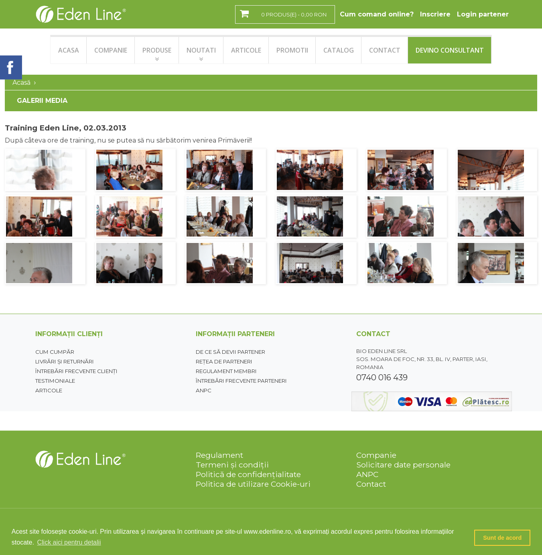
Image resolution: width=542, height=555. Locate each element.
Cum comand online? (377, 14)
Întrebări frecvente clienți (76, 371)
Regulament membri (226, 371)
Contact (371, 484)
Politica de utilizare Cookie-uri (253, 484)
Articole (48, 390)
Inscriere (435, 14)
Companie (376, 455)
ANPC (203, 390)
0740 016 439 (382, 377)
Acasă (21, 82)
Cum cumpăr (54, 352)
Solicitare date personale (403, 464)
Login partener (483, 14)
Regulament (219, 455)
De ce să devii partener (230, 352)
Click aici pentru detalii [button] (69, 542)
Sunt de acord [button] (502, 538)
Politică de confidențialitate (248, 474)
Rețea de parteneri (224, 361)
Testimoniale (55, 380)
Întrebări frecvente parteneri (241, 380)
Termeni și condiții (232, 464)
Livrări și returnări (64, 361)
